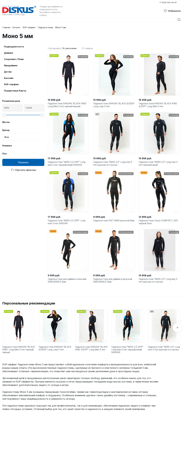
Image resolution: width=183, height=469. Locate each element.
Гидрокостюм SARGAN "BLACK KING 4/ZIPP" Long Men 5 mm (159, 105)
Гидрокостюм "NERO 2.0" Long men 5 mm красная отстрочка (114, 165)
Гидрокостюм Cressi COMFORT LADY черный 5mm (159, 225)
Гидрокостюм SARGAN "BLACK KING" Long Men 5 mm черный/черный (69, 105)
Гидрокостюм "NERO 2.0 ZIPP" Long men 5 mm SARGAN (68, 225)
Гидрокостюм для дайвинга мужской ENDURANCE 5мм (114, 285)
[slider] (4, 115)
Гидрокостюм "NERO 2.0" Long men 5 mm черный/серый (159, 165)
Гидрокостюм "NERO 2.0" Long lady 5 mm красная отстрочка (159, 285)
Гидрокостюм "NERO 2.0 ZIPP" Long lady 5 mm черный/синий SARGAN (68, 165)
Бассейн (8, 78)
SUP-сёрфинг (29, 27)
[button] (177, 333)
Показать (23, 162)
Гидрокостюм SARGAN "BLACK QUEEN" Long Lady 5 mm (110, 105)
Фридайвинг (11, 65)
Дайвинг (8, 53)
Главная (6, 27)
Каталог (16, 27)
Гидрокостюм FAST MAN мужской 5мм (112, 225)
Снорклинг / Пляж (14, 59)
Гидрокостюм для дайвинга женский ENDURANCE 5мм (68, 285)
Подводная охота (14, 46)
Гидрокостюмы (45, 27)
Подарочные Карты (15, 90)
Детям (8, 71)
